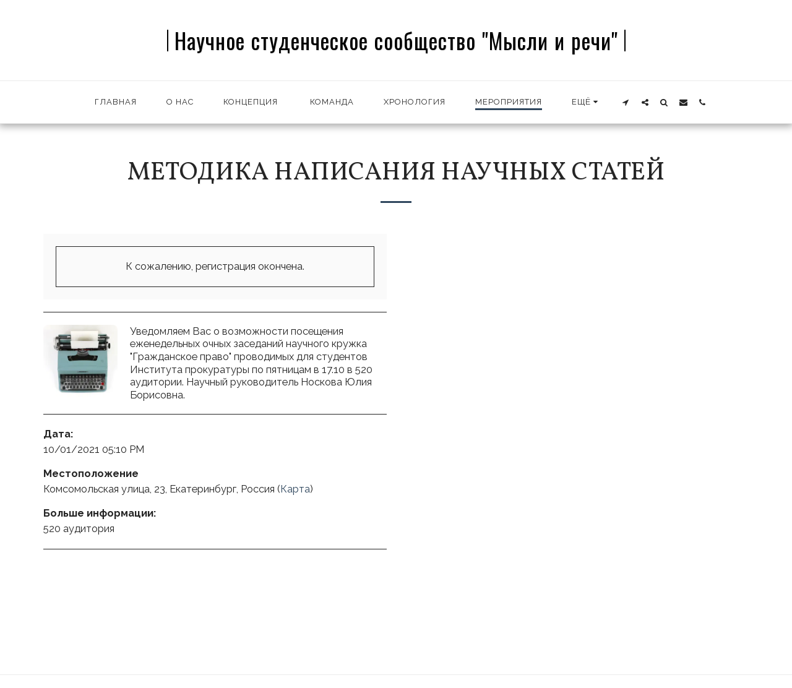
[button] (626, 102)
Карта (295, 489)
